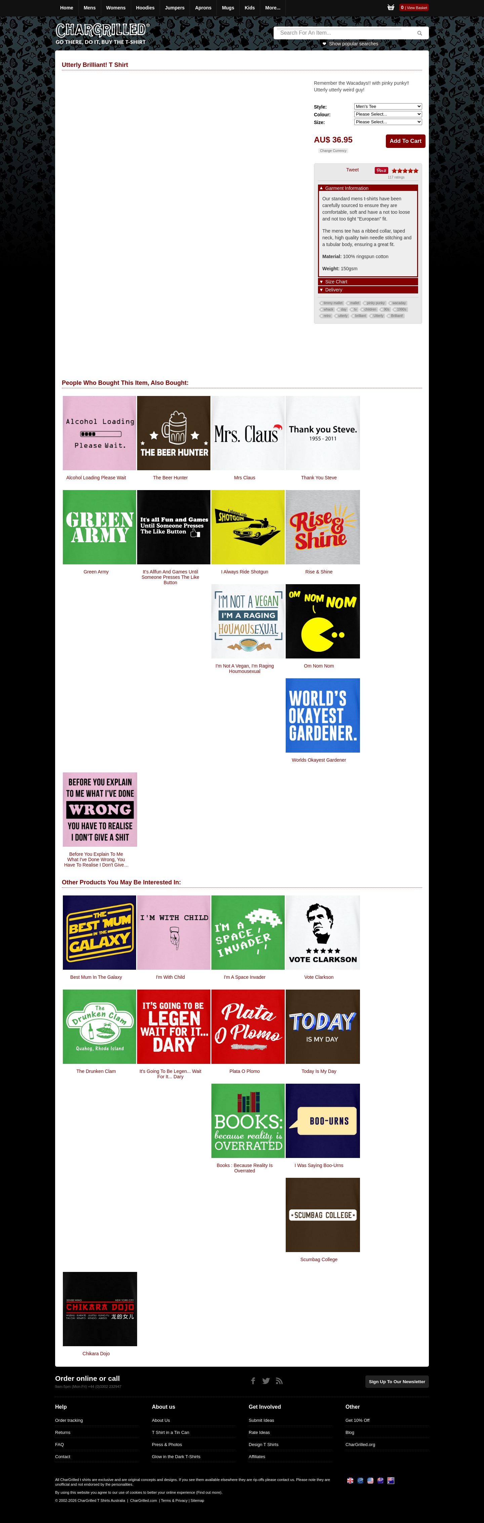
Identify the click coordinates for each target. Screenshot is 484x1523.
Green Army (96, 571)
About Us (161, 1420)
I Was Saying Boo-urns (319, 1165)
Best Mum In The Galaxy (96, 977)
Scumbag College (319, 1259)
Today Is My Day (318, 1071)
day (343, 309)
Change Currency (333, 151)
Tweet (352, 169)
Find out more (208, 1492)
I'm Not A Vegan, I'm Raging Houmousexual (244, 668)
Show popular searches (353, 43)
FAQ (59, 1444)
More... (272, 7)
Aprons (203, 7)
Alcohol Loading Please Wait (96, 477)
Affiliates (257, 1456)
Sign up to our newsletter (398, 1381)
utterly (343, 316)
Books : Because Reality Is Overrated (245, 1168)
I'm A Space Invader (245, 977)
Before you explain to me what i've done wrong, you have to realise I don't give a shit (96, 859)
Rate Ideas (259, 1432)
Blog (350, 1432)
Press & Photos (167, 1444)
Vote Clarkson (318, 977)
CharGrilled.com (143, 1500)
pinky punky (376, 303)
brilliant (360, 316)
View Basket (417, 8)
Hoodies (145, 7)
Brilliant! (397, 316)
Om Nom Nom (319, 666)
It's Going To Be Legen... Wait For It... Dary (170, 1074)
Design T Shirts (263, 1444)
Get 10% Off (357, 1420)
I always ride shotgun (244, 571)
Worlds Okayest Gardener (319, 760)
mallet (354, 303)
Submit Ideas (261, 1420)
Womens (116, 7)
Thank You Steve (319, 477)
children (370, 309)
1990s (401, 309)
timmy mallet (333, 303)
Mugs (228, 7)
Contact (62, 1456)
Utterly (378, 316)
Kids (250, 7)
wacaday (399, 303)
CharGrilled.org (360, 1444)
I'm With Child (170, 977)
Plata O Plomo (245, 1071)
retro (327, 316)
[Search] (339, 33)
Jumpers (175, 7)
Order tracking (69, 1420)
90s (386, 309)
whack (328, 309)
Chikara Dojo (96, 1353)
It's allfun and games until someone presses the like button (170, 577)
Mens (90, 7)
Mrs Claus (244, 477)
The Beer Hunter (170, 477)
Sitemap (197, 1500)
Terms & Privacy (174, 1500)
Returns (63, 1432)
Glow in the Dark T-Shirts (176, 1456)
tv (355, 309)
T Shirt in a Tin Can (170, 1432)
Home (66, 7)
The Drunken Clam (96, 1071)
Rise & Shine (319, 571)
